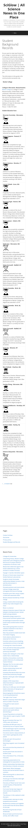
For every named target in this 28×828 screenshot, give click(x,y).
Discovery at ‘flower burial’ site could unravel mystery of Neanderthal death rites (14, 785)
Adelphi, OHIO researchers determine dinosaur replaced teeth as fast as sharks (13, 683)
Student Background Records (11, 542)
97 (5, 484)
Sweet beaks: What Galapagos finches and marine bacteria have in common (13, 770)
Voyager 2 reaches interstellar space (13, 573)
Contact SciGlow (7, 535)
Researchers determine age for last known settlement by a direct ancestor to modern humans (13, 568)
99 (9, 484)
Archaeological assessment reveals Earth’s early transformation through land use (14, 622)
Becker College (6, 89)
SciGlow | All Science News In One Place (14, 11)
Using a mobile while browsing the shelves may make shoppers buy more (13, 604)
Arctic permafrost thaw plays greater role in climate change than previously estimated (14, 649)
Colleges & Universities (9, 556)
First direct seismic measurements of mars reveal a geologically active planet (14, 735)
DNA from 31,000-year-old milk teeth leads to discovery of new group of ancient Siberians (14, 689)
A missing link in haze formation (12, 645)
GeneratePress (17, 825)
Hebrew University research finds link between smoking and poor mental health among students (14, 612)
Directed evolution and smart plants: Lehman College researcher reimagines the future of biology (14, 589)
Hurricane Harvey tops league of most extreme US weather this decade (12, 791)
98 (7, 484)
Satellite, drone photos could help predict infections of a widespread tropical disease (13, 660)
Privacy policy (7, 540)
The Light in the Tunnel (10, 697)
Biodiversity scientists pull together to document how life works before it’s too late (13, 805)
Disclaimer (6, 537)
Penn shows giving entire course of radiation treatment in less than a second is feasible (13, 628)
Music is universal (8, 608)
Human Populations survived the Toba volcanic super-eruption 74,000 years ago (14, 716)
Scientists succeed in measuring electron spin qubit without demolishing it (12, 710)
